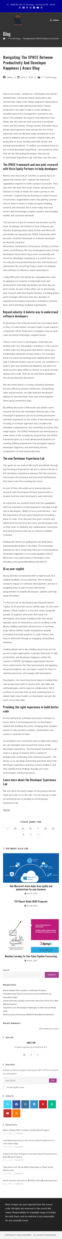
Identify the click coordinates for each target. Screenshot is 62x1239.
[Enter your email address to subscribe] (31, 1080)
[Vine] (52, 1104)
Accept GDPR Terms (13, 1087)
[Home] (4, 38)
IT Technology (49, 77)
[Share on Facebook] (15, 829)
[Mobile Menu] (54, 20)
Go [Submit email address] (52, 1080)
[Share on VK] (45, 829)
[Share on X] (8, 829)
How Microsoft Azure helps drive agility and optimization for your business (31, 887)
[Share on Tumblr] (23, 835)
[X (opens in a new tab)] (20, 7)
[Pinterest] (43, 1104)
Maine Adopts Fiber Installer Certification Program (24, 990)
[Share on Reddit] (53, 829)
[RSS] (16, 1113)
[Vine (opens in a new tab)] (41, 7)
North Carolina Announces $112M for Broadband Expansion (28, 1014)
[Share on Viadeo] (31, 835)
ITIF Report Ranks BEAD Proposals (31, 901)
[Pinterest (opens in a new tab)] (27, 7)
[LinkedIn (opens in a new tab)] (34, 7)
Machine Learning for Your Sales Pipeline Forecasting (31, 956)
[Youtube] (7, 1113)
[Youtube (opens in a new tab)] (38, 7)
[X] (38, 1055)
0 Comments (18, 1133)
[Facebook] (24, 1055)
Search (6, 970)
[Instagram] (31, 1055)
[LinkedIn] (34, 1104)
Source (6, 809)
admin (10, 77)
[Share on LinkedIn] (30, 829)
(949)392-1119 (16, 4)
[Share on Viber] (38, 829)
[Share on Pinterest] (23, 829)
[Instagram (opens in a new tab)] (30, 7)
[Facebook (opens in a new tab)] (23, 7)
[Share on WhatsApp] (38, 835)
